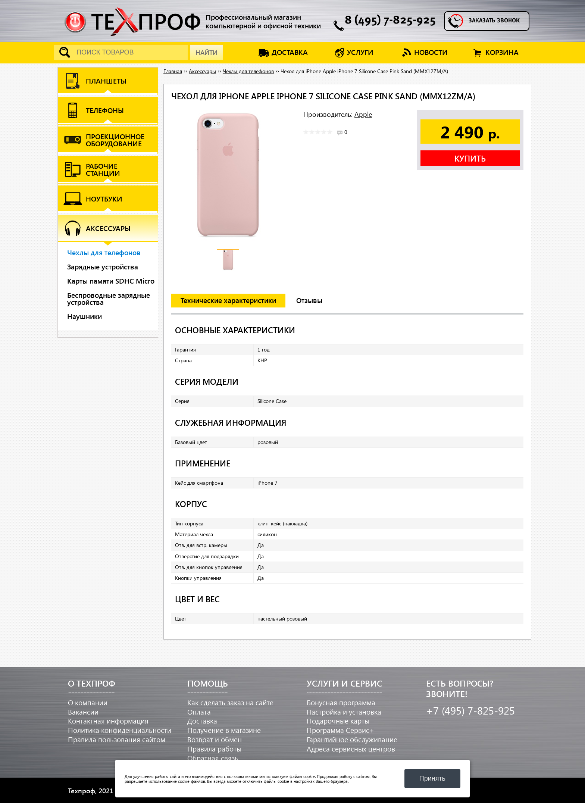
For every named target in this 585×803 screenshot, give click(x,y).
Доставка (202, 720)
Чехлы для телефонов (104, 252)
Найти (206, 52)
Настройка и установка (344, 711)
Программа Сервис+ (340, 730)
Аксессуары (202, 71)
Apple (363, 114)
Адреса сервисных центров (351, 748)
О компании (87, 702)
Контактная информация (108, 720)
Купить (470, 158)
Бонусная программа (341, 702)
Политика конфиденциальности (119, 730)
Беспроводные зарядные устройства (108, 298)
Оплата (199, 711)
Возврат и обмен (214, 739)
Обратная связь (212, 758)
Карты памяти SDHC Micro (110, 280)
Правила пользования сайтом (116, 739)
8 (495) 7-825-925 (390, 20)
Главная (172, 71)
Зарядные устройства (102, 266)
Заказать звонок (494, 21)
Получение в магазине (224, 730)
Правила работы (214, 748)
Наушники (84, 316)
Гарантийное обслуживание (352, 739)
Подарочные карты (338, 720)
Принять (432, 778)
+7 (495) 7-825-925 (470, 710)
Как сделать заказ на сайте (230, 702)
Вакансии (83, 711)
